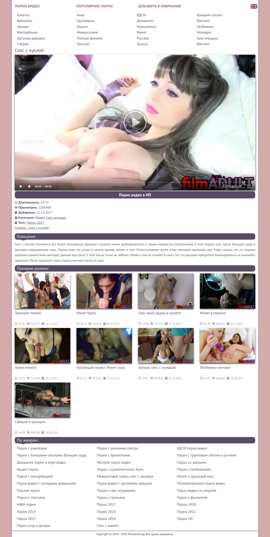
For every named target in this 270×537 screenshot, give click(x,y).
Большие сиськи (209, 15)
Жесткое (203, 20)
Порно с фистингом (192, 497)
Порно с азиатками (32, 448)
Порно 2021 (186, 511)
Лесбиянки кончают (215, 367)
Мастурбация (27, 32)
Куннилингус (147, 26)
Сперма (23, 44)
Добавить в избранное (159, 6)
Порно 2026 (106, 518)
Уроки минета (25, 367)
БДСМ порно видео (192, 448)
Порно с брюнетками (113, 455)
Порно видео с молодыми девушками (46, 483)
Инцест (82, 26)
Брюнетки (24, 20)
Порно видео (27, 6)
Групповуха (85, 20)
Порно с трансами (111, 497)
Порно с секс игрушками (116, 490)
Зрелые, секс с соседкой (157, 367)
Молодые (204, 32)
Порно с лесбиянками (194, 469)
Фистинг (203, 44)
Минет (142, 32)
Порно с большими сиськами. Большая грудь (51, 455)
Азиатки (23, 15)
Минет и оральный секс (195, 476)
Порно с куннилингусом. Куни (120, 469)
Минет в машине (213, 313)
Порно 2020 (106, 511)
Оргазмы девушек (31, 38)
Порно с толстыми (31, 497)
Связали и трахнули (30, 421)
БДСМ (141, 15)
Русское (143, 38)
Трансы (142, 44)
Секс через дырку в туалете (159, 313)
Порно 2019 (26, 511)
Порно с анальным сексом (117, 448)
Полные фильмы (90, 38)
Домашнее (145, 20)
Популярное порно (95, 6)
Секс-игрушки (207, 38)
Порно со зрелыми (191, 462)
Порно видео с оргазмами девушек (124, 483)
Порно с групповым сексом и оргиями (206, 455)
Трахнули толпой (28, 313)
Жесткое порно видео (114, 462)
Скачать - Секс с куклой (32, 227)
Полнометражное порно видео (201, 483)
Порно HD (185, 518)
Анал (80, 15)
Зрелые (22, 26)
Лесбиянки (205, 26)
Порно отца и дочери (33, 525)
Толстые (83, 44)
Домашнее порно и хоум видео (41, 462)
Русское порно (28, 490)
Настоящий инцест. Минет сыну (101, 367)
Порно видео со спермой (196, 490)
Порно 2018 (186, 504)
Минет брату (86, 313)
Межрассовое (87, 32)
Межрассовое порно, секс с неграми (125, 476)
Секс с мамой (107, 525)
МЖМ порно (26, 504)
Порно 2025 (26, 518)
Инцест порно (27, 469)
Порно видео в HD (135, 194)
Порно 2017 (35, 222)
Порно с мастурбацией (35, 476)
